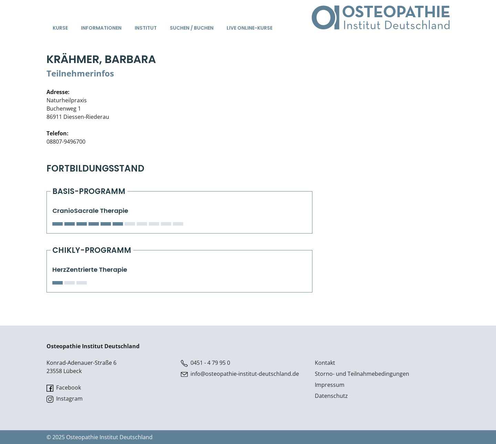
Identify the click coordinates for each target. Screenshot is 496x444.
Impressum (329, 385)
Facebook (63, 388)
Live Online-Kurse (249, 27)
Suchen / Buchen (192, 27)
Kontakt (325, 362)
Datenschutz (331, 396)
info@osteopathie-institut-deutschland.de (240, 374)
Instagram (64, 399)
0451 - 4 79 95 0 (205, 363)
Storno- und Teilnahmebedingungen (362, 374)
